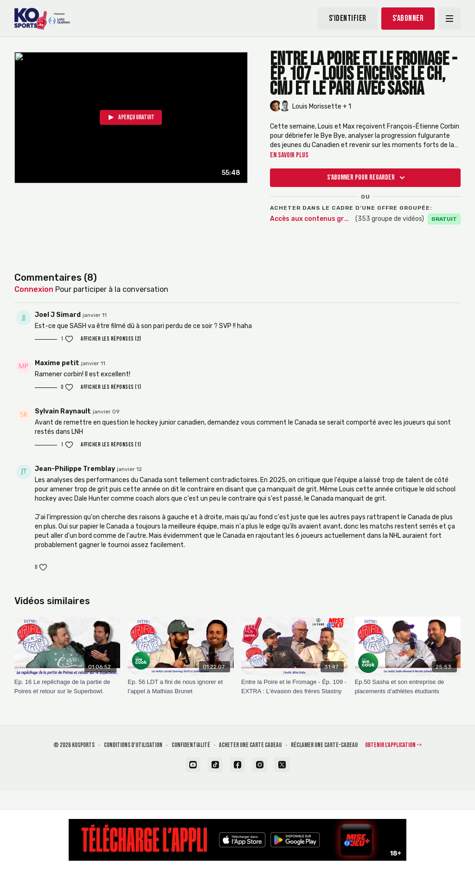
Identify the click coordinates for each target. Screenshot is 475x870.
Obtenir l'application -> (393, 745)
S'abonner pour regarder (367, 177)
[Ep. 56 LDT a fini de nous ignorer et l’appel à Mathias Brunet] (181, 686)
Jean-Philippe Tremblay (75, 469)
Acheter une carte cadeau (250, 745)
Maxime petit (57, 363)
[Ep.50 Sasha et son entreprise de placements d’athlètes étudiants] (408, 686)
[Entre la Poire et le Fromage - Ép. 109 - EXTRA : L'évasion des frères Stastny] (294, 686)
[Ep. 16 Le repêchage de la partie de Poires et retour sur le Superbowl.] (67, 686)
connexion (33, 289)
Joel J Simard (58, 315)
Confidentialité (191, 745)
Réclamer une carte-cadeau (324, 745)
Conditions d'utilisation (133, 745)
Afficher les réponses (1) (111, 387)
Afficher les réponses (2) (111, 338)
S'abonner (408, 18)
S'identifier (347, 18)
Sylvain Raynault (63, 411)
